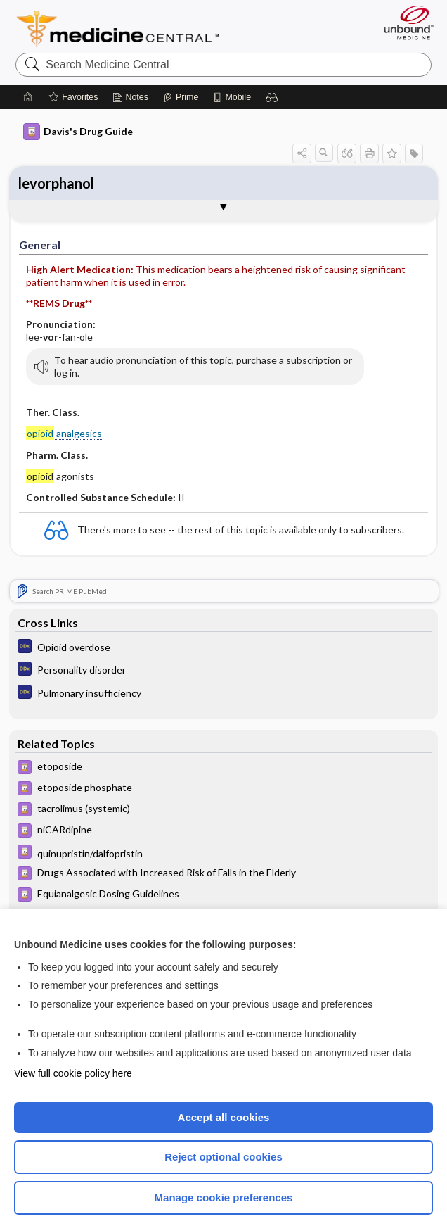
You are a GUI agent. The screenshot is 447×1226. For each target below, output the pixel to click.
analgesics (64, 413)
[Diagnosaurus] (224, 631)
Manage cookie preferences (224, 1181)
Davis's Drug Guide (78, 114)
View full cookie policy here (73, 1056)
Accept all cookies (224, 1100)
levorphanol (56, 40)
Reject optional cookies (223, 1140)
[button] (301, 136)
